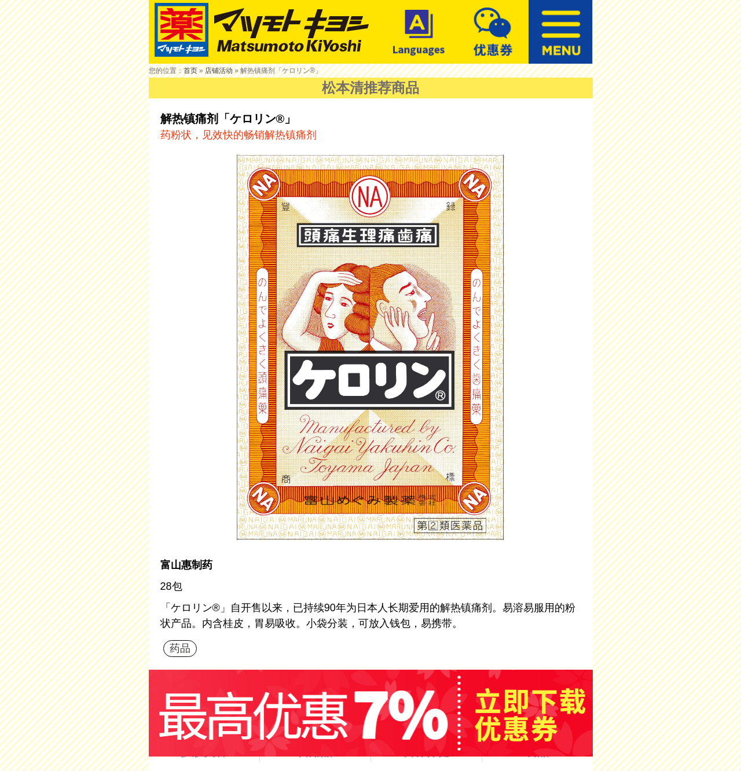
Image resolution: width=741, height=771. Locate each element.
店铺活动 (219, 71)
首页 (190, 71)
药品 (180, 648)
